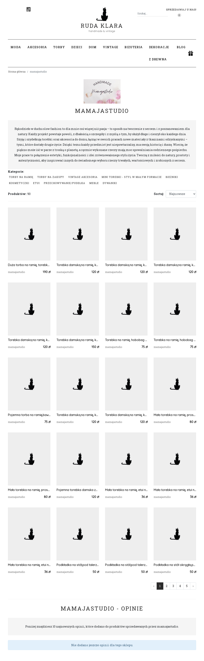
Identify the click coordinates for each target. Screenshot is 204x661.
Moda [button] (16, 47)
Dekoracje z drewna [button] (159, 53)
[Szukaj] (166, 13)
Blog (181, 47)
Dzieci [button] (76, 47)
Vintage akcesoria (83, 177)
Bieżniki (172, 177)
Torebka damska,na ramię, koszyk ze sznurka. (175, 265)
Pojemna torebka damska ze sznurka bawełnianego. (77, 490)
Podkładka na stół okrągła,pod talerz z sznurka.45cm (175, 565)
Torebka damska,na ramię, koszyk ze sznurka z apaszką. (77, 340)
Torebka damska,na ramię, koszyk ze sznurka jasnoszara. (29, 340)
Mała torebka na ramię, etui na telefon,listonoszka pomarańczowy (126, 490)
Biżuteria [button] (133, 47)
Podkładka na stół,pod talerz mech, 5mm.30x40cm (77, 565)
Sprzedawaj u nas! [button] (181, 9)
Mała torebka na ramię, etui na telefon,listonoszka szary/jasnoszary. (175, 490)
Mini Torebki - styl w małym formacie (132, 177)
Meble (94, 183)
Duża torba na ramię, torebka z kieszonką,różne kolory (29, 265)
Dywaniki (110, 183)
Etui (36, 183)
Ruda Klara (102, 22)
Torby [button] (59, 47)
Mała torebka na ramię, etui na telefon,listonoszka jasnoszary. (29, 565)
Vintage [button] (110, 47)
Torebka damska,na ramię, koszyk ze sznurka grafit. (77, 265)
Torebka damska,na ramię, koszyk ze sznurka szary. (126, 415)
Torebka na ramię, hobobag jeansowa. (126, 340)
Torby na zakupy (50, 177)
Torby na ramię (21, 177)
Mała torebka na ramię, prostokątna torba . (29, 490)
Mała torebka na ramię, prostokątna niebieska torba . (175, 415)
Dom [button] (93, 47)
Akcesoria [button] (37, 47)
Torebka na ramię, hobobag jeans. (175, 340)
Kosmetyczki (19, 183)
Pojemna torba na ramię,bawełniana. (29, 415)
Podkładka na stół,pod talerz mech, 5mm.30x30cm (126, 565)
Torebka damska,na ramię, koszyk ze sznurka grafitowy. (77, 415)
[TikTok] (29, 9)
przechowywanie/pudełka (64, 183)
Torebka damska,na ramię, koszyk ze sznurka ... (126, 265)
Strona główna (17, 71)
